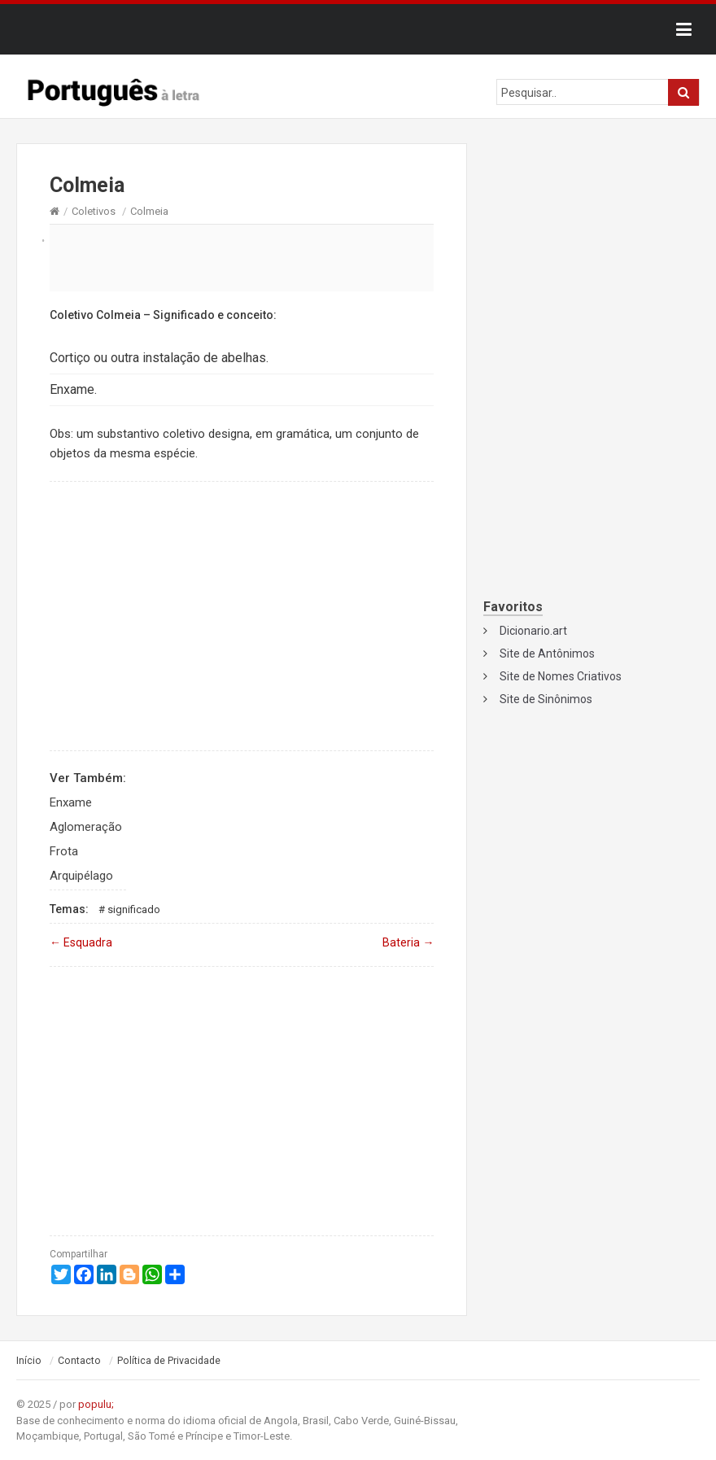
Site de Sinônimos (546, 699)
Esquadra (81, 942)
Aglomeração (86, 827)
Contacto (79, 1360)
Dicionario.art (533, 630)
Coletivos (94, 211)
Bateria (408, 942)
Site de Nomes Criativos (561, 676)
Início (28, 1360)
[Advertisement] (242, 257)
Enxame (71, 802)
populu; (96, 1404)
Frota (64, 851)
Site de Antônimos (547, 653)
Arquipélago (81, 875)
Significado (133, 909)
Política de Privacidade (168, 1360)
